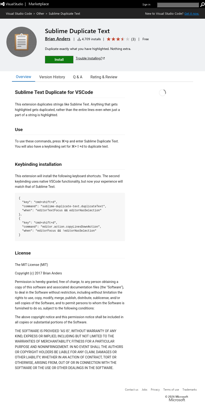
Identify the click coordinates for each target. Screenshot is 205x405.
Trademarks (190, 389)
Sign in (146, 4)
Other (40, 13)
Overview (23, 77)
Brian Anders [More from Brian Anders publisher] (57, 38)
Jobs (144, 389)
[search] (178, 4)
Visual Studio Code (19, 13)
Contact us (131, 389)
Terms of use (171, 389)
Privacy (155, 389)
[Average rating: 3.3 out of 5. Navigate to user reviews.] (120, 39)
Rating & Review (103, 77)
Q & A (77, 77)
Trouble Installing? (90, 58)
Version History (52, 77)
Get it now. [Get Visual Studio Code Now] (191, 13)
